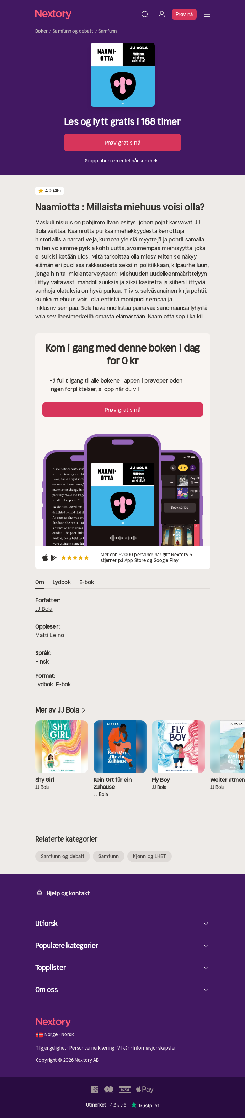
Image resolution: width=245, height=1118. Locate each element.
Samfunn (107, 31)
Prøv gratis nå (122, 142)
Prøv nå (184, 14)
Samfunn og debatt (73, 31)
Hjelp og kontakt (62, 892)
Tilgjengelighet (51, 1048)
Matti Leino (49, 635)
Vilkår (123, 1048)
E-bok (63, 684)
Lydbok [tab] (62, 582)
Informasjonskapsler (154, 1048)
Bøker (41, 31)
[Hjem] (85, 14)
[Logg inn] (161, 14)
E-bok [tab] (86, 582)
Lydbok (44, 684)
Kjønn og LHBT (149, 856)
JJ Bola (44, 608)
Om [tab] (39, 582)
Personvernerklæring (91, 1048)
